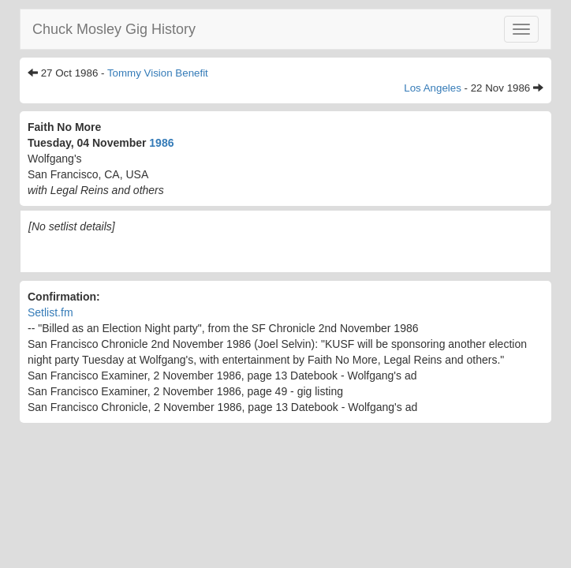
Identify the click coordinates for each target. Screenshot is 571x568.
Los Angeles (432, 88)
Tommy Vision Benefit (157, 73)
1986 (161, 142)
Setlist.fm (50, 312)
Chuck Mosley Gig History (114, 29)
